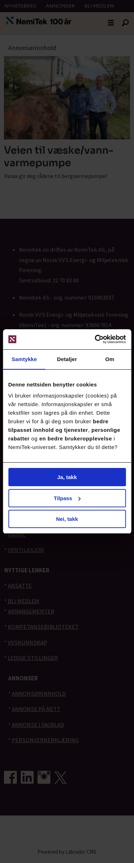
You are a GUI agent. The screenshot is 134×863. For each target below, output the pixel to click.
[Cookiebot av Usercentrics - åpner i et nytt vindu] (95, 339)
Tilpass (67, 498)
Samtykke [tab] (24, 359)
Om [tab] (109, 359)
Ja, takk (67, 477)
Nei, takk (67, 519)
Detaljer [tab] (67, 359)
